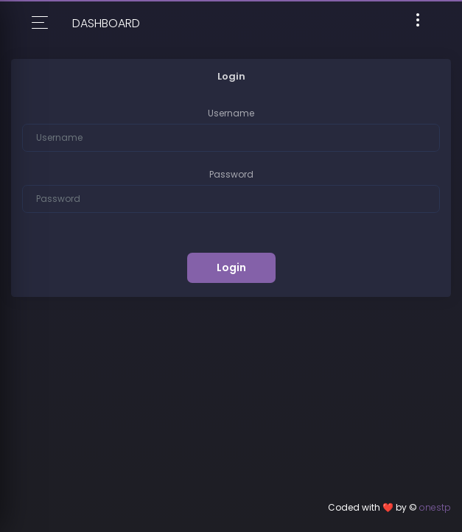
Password (231, 174)
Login (231, 267)
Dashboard (106, 23)
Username (231, 113)
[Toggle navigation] (418, 22)
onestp (435, 507)
